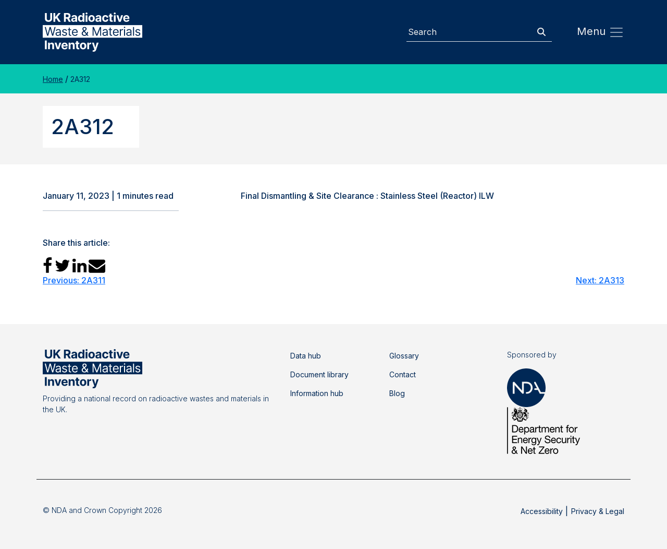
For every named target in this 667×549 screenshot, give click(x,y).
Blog (397, 393)
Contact (402, 374)
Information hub (316, 393)
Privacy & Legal (597, 511)
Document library (319, 374)
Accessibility (542, 511)
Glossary (404, 355)
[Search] (469, 32)
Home (53, 79)
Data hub (305, 355)
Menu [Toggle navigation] (600, 32)
